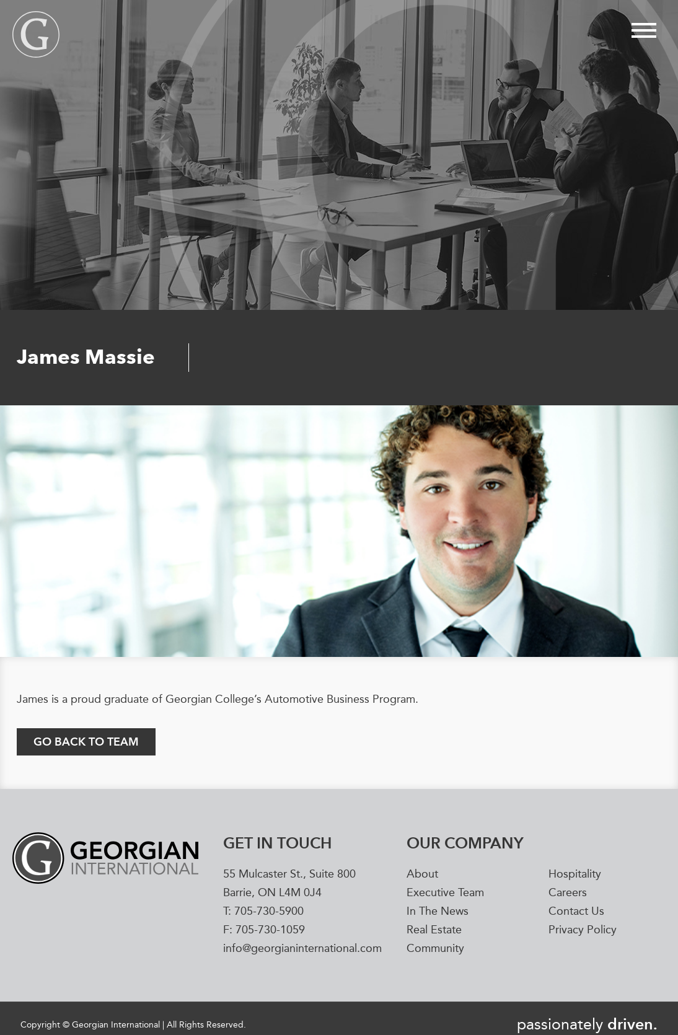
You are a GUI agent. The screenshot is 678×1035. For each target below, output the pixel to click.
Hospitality (574, 874)
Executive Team (445, 893)
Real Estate (434, 930)
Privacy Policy (582, 930)
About (422, 874)
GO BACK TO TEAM (86, 741)
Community (435, 948)
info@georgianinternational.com (302, 948)
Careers (567, 893)
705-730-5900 (269, 911)
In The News (438, 911)
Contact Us (576, 911)
